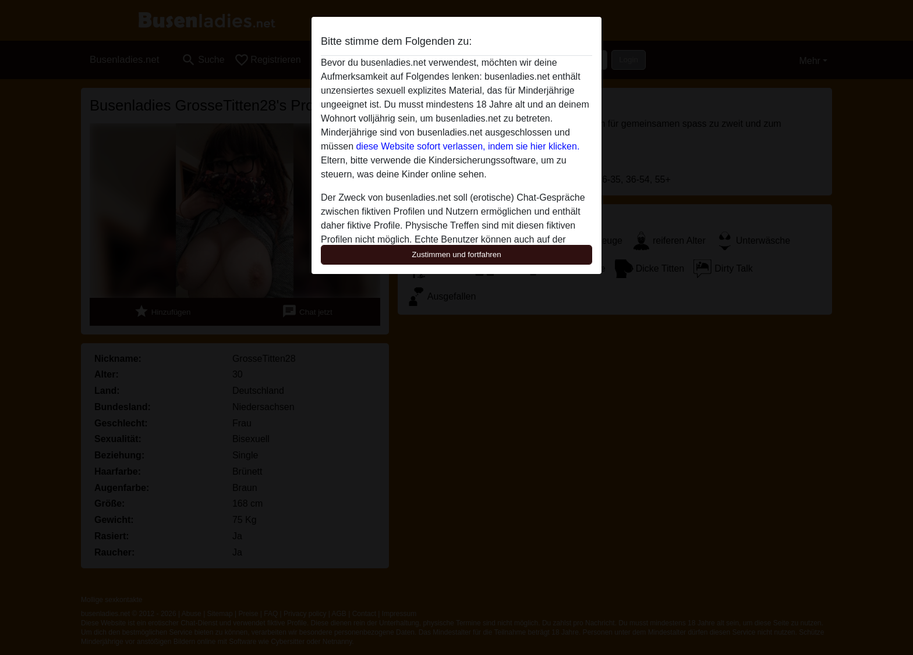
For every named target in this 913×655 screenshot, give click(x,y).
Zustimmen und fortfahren (456, 254)
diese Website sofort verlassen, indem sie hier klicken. (467, 146)
